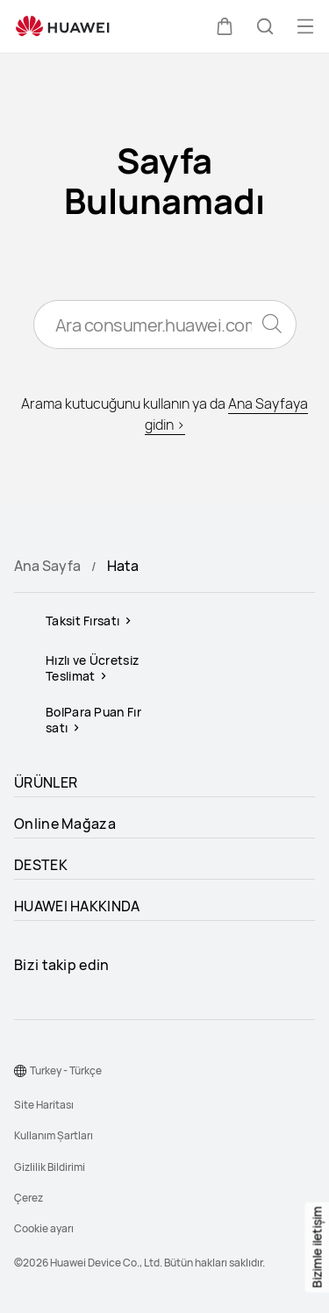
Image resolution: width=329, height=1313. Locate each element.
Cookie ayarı (44, 1228)
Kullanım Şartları (53, 1135)
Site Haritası (44, 1104)
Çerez (28, 1197)
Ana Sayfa (47, 565)
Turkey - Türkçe (66, 1070)
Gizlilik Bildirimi (49, 1167)
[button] (224, 26)
